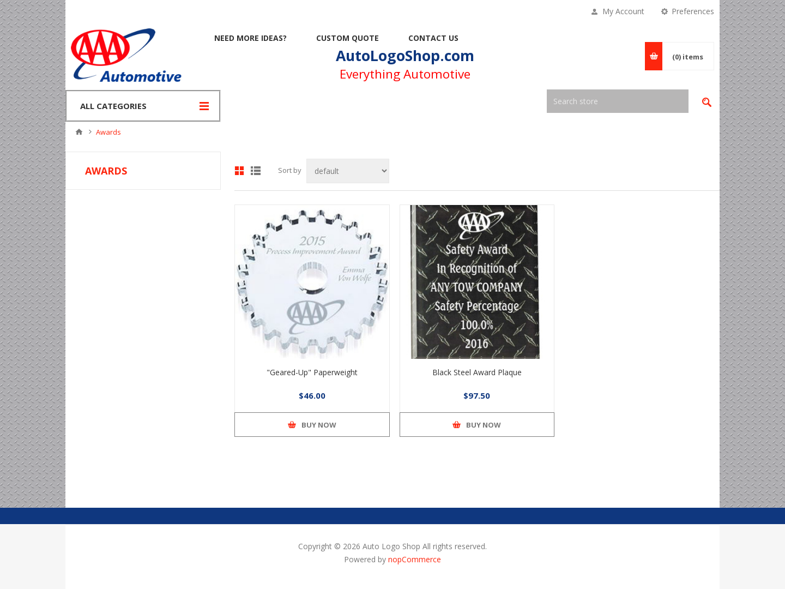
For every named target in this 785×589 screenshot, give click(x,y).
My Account (623, 11)
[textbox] (618, 101)
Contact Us (433, 38)
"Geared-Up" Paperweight (312, 372)
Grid (239, 170)
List (256, 170)
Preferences (693, 11)
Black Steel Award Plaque (477, 372)
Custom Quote (347, 38)
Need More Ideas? (250, 38)
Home (79, 132)
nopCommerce (414, 559)
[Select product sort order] (347, 171)
